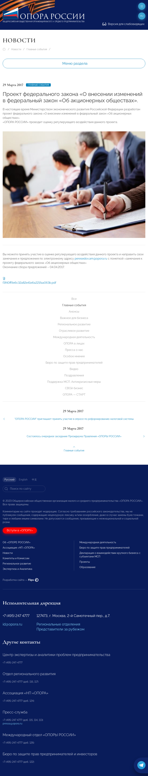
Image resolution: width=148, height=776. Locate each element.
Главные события (37, 49)
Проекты (84, 561)
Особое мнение (74, 356)
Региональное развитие (74, 324)
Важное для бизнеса (74, 318)
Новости (16, 49)
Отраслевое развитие (74, 330)
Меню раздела (74, 63)
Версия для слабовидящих (123, 24)
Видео (74, 369)
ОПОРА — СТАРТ (74, 394)
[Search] (24, 489)
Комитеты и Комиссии (16, 558)
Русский (9, 479)
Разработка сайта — (20, 579)
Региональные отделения (58, 624)
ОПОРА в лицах (74, 343)
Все (74, 299)
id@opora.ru (12, 624)
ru (141, 16)
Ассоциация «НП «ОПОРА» (19, 547)
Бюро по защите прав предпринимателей (74, 362)
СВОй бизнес (74, 388)
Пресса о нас (74, 350)
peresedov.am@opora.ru (91, 262)
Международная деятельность (74, 337)
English (23, 479)
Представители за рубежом (60, 629)
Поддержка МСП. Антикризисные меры (74, 381)
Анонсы (74, 311)
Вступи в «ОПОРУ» (20, 530)
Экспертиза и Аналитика (17, 569)
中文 (34, 479)
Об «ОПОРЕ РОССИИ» (16, 542)
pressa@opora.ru (12, 723)
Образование (87, 567)
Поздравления (74, 375)
